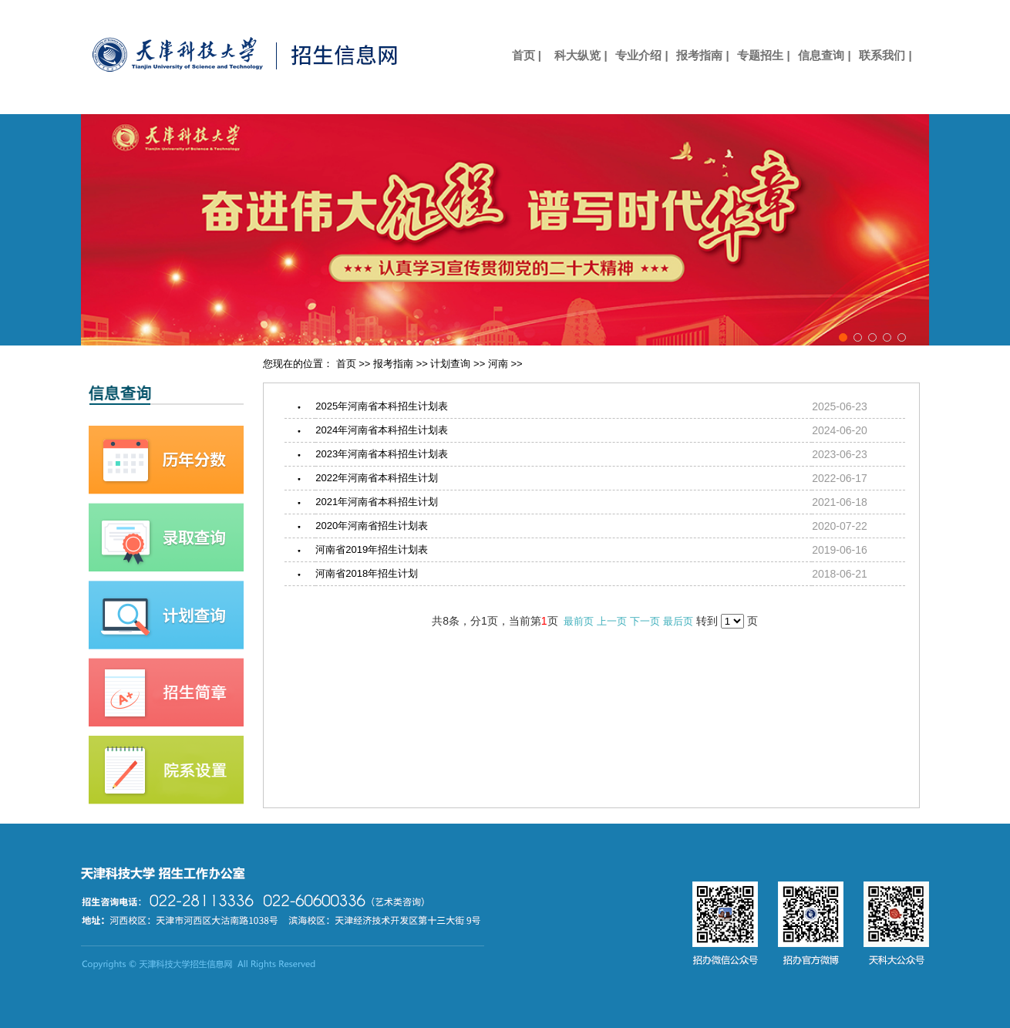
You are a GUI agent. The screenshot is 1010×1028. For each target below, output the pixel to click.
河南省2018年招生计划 (366, 573)
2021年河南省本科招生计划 (376, 501)
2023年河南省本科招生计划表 (381, 454)
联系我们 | (885, 55)
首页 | (520, 55)
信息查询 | (824, 55)
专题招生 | (763, 55)
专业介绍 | (641, 55)
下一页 (645, 621)
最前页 (579, 621)
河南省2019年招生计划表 (371, 549)
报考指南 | (702, 55)
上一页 (612, 621)
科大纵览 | (580, 55)
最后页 (678, 621)
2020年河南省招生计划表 (371, 525)
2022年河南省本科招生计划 (376, 478)
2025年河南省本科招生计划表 (381, 406)
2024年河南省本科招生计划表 (381, 430)
